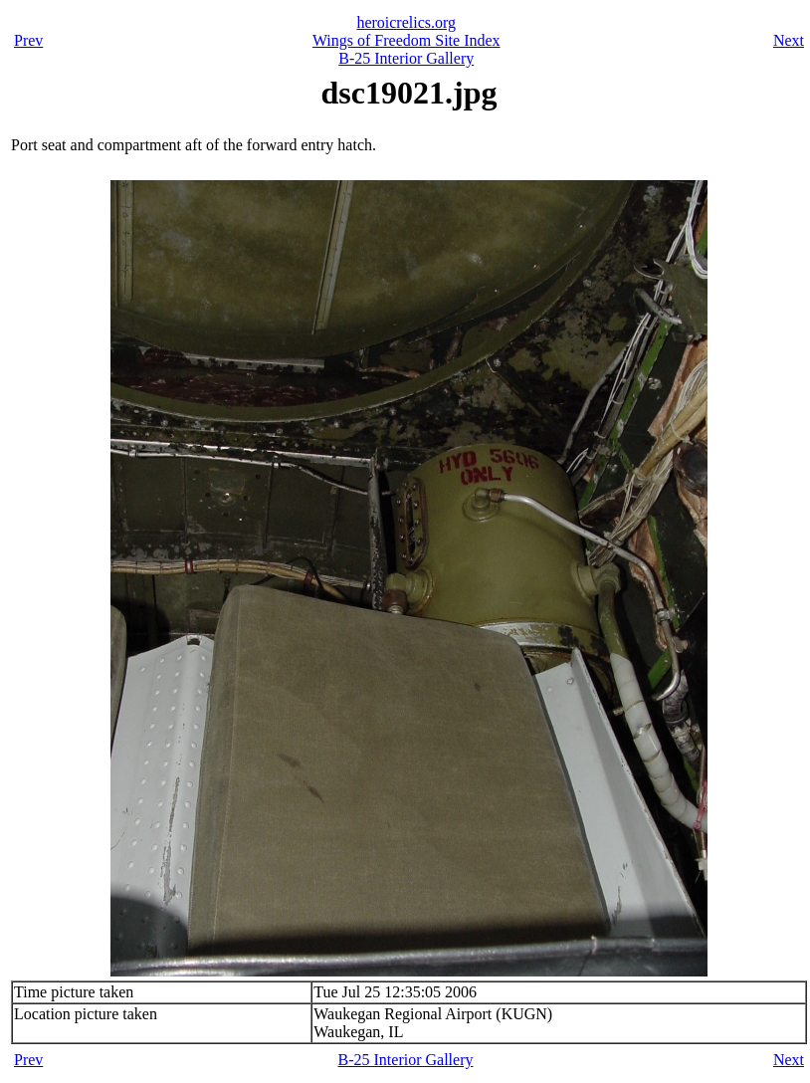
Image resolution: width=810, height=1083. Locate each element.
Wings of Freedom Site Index (406, 40)
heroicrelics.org (406, 22)
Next (788, 40)
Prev (28, 40)
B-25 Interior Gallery (406, 58)
